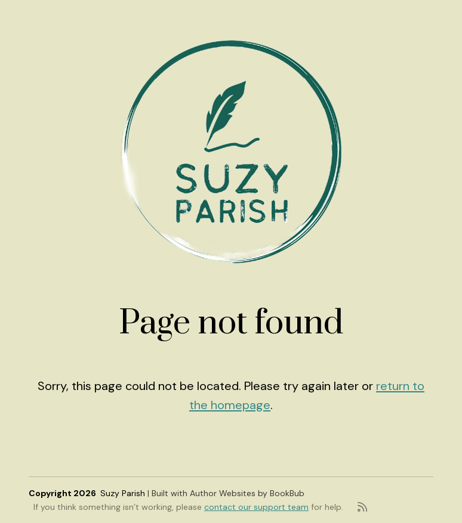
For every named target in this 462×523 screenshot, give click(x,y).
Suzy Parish (122, 493)
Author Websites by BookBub (247, 493)
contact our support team (256, 507)
